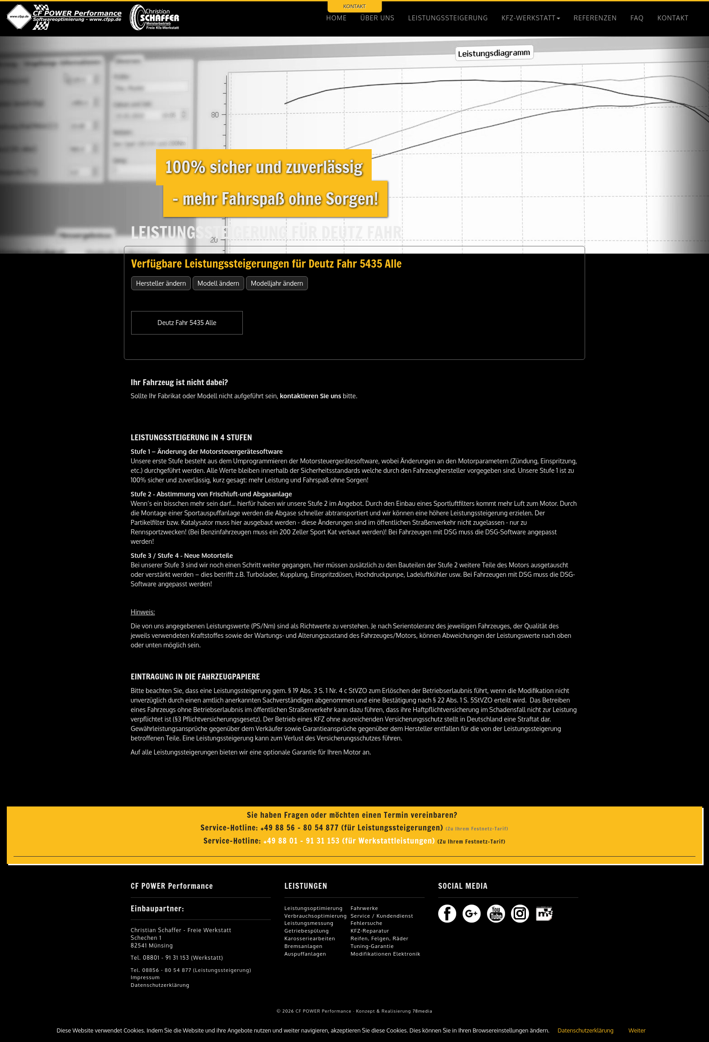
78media (422, 1011)
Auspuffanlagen (305, 953)
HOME (336, 18)
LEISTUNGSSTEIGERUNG (448, 18)
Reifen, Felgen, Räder (379, 938)
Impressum (145, 977)
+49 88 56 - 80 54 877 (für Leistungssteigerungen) (352, 827)
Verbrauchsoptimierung (315, 915)
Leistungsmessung (309, 922)
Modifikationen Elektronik (385, 953)
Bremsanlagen (303, 946)
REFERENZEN (595, 18)
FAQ (637, 18)
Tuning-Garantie (372, 946)
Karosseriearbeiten (310, 938)
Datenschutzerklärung (160, 984)
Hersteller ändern (161, 283)
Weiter (637, 1030)
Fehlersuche (366, 922)
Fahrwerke (364, 908)
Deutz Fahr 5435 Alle (186, 322)
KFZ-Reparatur (369, 930)
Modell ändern (218, 283)
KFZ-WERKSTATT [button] (530, 18)
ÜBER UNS (377, 18)
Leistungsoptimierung (313, 908)
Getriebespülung (306, 930)
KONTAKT (354, 6)
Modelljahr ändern (277, 283)
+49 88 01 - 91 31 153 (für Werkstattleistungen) (351, 840)
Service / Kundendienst (381, 915)
